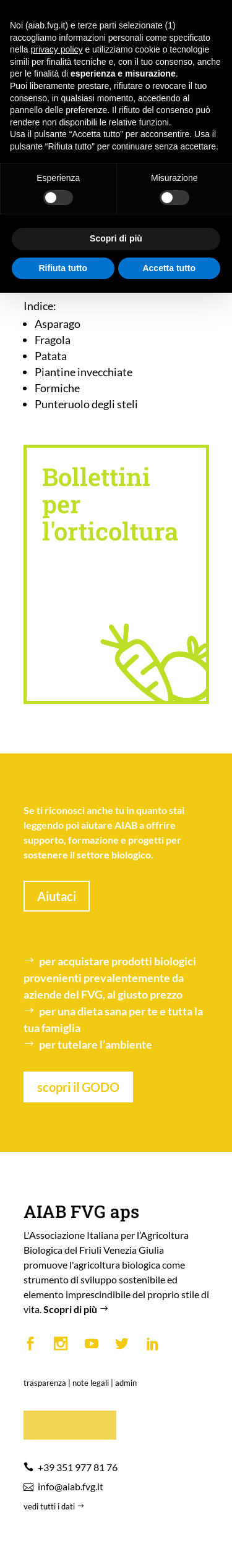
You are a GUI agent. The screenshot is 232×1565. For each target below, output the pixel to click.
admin (126, 1383)
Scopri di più (77, 1309)
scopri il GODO (78, 1087)
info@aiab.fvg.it (70, 1486)
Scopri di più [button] (116, 238)
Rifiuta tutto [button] (62, 268)
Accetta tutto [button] (168, 268)
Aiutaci (56, 896)
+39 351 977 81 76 (78, 1467)
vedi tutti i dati (55, 1506)
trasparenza (45, 1383)
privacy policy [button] (56, 49)
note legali (90, 1383)
